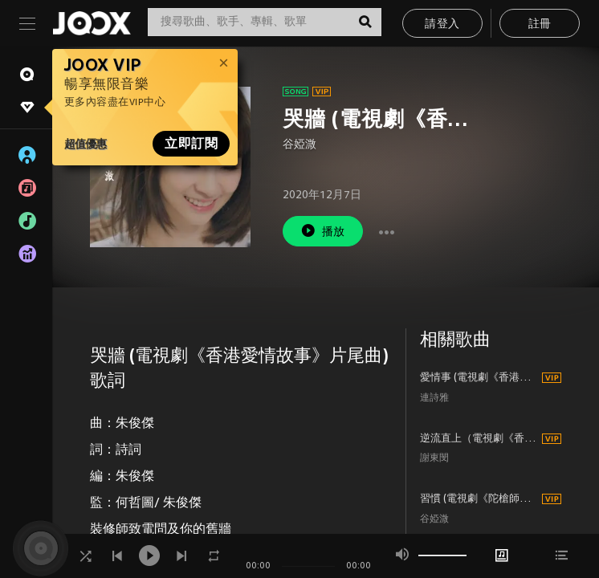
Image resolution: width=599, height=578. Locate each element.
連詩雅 (434, 398)
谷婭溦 (299, 145)
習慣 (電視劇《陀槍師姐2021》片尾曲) (478, 499)
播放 (322, 230)
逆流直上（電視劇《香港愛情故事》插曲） (478, 439)
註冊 (540, 24)
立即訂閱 (191, 143)
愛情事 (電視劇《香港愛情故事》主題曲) (478, 378)
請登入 (442, 24)
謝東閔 (434, 459)
